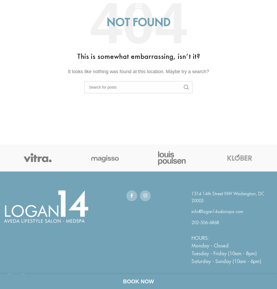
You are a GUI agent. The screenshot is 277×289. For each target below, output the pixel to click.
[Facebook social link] (131, 195)
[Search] (138, 87)
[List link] (231, 197)
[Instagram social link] (145, 195)
